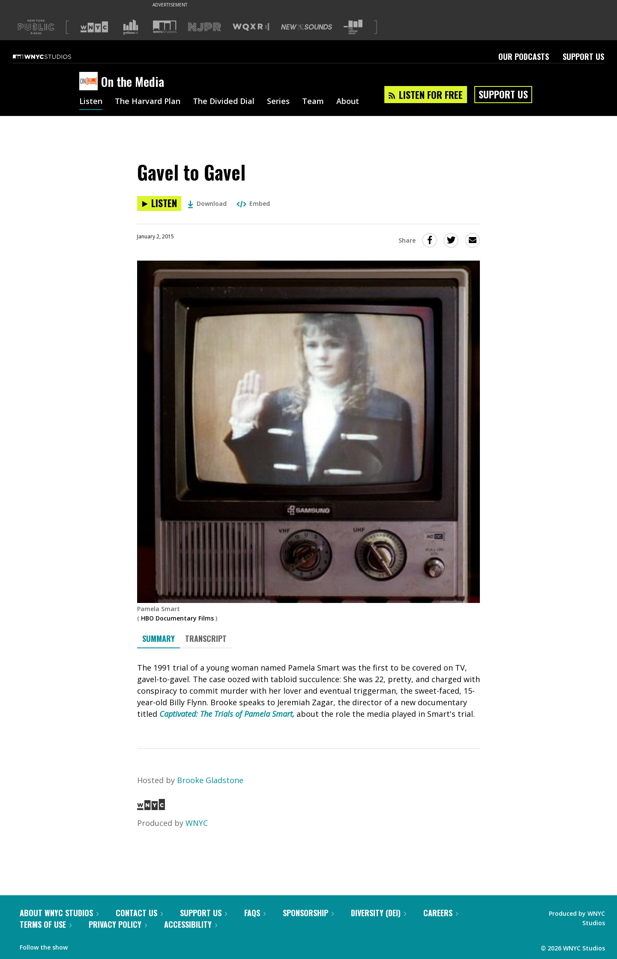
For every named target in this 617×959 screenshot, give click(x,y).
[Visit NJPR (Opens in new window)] (204, 27)
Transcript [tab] (206, 638)
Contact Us (139, 912)
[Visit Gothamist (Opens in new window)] (130, 27)
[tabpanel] (308, 691)
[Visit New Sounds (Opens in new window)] (306, 27)
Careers (440, 912)
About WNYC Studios (59, 912)
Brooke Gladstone (210, 780)
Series (278, 102)
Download (207, 203)
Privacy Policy (118, 924)
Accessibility (190, 924)
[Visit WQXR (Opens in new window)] (251, 27)
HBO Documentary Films (177, 618)
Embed (253, 203)
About (347, 102)
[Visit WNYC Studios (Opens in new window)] (165, 27)
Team (313, 102)
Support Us (583, 56)
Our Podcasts (523, 56)
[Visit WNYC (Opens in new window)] (94, 27)
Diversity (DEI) (378, 912)
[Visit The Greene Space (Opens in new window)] (353, 27)
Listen (90, 102)
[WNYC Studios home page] (53, 56)
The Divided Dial (224, 102)
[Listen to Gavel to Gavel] (159, 203)
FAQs (255, 912)
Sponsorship (308, 912)
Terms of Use (46, 924)
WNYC (197, 823)
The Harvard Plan (147, 102)
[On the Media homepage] (90, 82)
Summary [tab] (158, 638)
